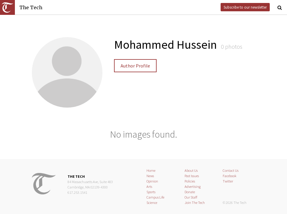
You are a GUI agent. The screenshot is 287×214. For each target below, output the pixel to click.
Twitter (228, 181)
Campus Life (155, 197)
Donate (190, 192)
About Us (191, 170)
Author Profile (135, 66)
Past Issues (192, 176)
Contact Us (230, 170)
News (150, 176)
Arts (149, 186)
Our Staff (191, 197)
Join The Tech (195, 202)
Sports (150, 192)
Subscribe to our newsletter (245, 7)
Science (151, 202)
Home (150, 170)
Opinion (152, 181)
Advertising (193, 186)
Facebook (229, 176)
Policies (190, 181)
